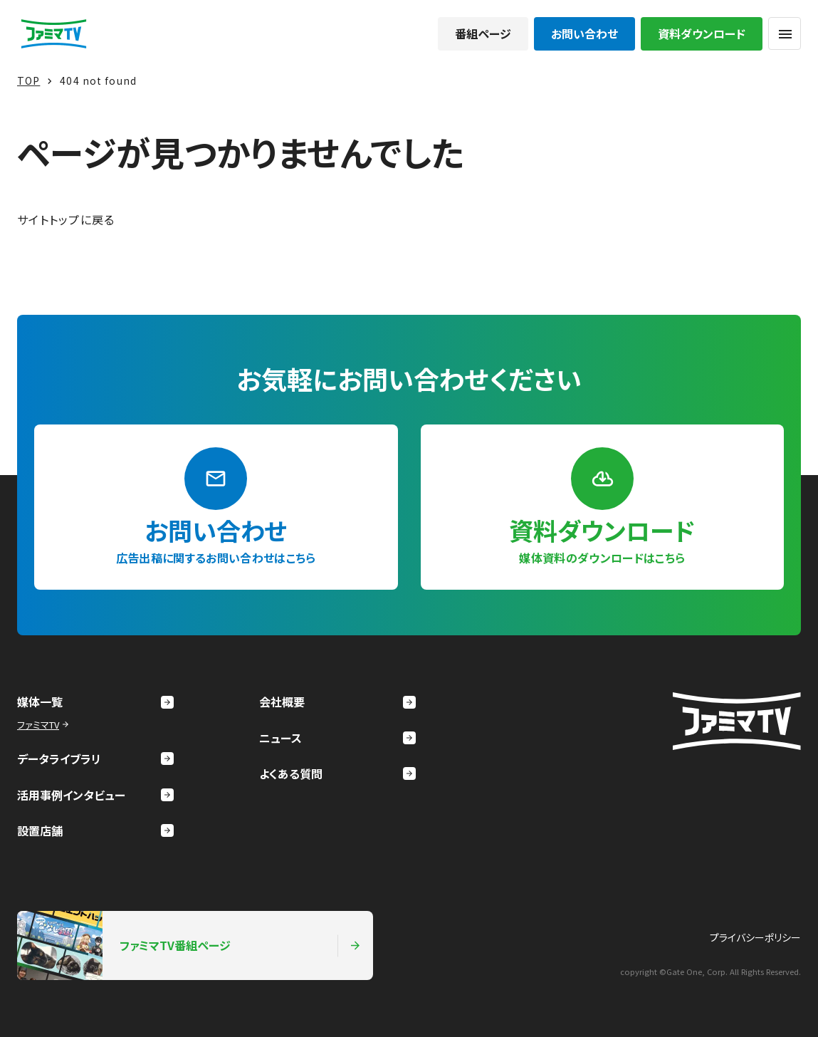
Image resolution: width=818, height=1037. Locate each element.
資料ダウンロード (701, 33)
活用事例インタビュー (95, 794)
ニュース (337, 737)
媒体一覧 (95, 701)
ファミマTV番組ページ (189, 945)
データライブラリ (95, 758)
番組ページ (483, 33)
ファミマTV (44, 724)
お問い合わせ (584, 33)
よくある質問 (337, 773)
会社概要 (337, 701)
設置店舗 (95, 830)
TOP (28, 80)
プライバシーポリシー (755, 937)
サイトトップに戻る (66, 219)
